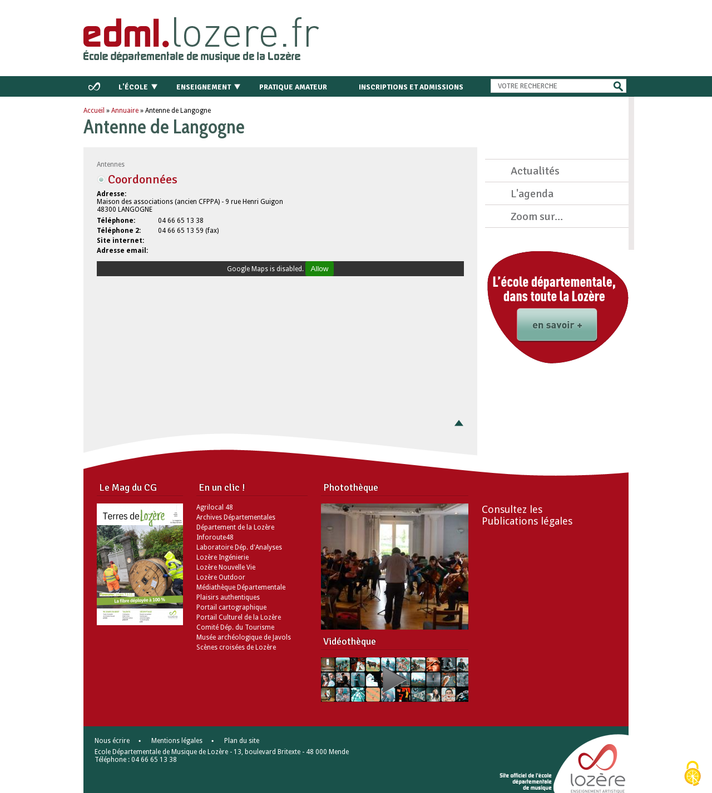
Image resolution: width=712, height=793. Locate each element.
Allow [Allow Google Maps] (320, 269)
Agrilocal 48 (214, 507)
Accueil (94, 110)
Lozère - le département (597, 766)
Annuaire (125, 110)
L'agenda (532, 194)
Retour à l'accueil (223, 36)
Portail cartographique (231, 607)
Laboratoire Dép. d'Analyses (239, 547)
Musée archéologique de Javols (243, 637)
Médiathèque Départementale (240, 587)
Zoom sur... (537, 216)
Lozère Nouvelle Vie (225, 567)
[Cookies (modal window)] (692, 774)
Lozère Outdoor (220, 577)
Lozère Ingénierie (222, 557)
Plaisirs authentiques (228, 597)
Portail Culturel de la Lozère (238, 617)
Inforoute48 (215, 537)
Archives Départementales (235, 517)
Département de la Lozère (235, 527)
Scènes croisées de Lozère (236, 647)
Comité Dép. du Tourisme (235, 627)
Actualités (535, 171)
